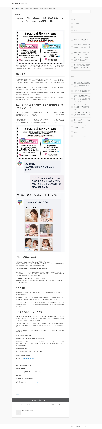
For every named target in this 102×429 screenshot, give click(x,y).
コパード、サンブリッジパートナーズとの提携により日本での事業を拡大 (82, 40)
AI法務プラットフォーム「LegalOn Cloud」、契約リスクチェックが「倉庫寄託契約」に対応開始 (82, 121)
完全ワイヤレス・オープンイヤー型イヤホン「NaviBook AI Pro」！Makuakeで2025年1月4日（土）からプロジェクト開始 (82, 107)
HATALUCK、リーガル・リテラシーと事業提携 (82, 131)
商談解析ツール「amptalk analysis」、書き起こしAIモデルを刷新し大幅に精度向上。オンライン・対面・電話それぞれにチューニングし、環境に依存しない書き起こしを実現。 (82, 98)
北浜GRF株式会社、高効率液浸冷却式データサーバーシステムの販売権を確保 (82, 91)
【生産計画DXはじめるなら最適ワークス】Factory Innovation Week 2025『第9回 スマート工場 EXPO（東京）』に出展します (82, 47)
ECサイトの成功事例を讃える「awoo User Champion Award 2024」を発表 (81, 53)
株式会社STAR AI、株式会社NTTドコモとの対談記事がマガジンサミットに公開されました (82, 114)
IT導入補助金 (76, 23)
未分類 (75, 30)
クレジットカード (77, 27)
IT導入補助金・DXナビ (20, 3)
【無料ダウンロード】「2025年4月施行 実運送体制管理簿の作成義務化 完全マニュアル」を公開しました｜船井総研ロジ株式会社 (82, 84)
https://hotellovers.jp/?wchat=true (29, 362)
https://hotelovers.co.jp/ (28, 358)
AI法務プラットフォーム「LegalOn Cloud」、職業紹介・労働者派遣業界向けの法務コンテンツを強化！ (82, 59)
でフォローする (26, 404)
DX (18, 395)
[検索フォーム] (79, 11)
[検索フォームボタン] (89, 11)
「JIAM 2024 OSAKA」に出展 (80, 136)
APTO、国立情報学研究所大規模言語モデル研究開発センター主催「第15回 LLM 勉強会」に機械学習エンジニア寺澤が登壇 (82, 66)
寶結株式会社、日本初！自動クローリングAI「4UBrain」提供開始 (82, 126)
